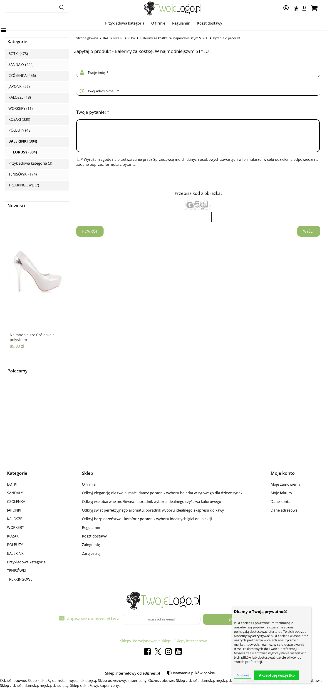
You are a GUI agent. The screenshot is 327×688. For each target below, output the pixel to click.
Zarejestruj (91, 553)
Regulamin (181, 23)
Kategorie (17, 42)
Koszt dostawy (209, 23)
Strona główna (87, 38)
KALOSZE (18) (19, 97)
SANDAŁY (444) (21, 64)
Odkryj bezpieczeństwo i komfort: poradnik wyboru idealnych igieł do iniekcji (147, 518)
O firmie (158, 23)
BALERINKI (111, 38)
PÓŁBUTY (15, 544)
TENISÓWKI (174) (22, 174)
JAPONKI (14, 510)
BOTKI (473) (18, 53)
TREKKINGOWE (19, 579)
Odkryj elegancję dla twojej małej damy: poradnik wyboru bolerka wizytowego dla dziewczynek (162, 492)
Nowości (16, 205)
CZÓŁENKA (16, 501)
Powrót (90, 236)
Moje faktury (281, 492)
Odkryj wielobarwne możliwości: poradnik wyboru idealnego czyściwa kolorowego (151, 501)
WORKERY (15, 527)
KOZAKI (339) (19, 119)
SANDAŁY (15, 492)
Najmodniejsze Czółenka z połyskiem (32, 337)
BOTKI (12, 484)
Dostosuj (243, 675)
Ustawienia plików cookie (193, 672)
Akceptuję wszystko (277, 675)
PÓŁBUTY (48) (20, 130)
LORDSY (130, 38)
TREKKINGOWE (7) (23, 185)
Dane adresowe (284, 510)
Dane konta (280, 501)
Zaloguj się (91, 544)
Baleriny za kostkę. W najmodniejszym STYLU (174, 38)
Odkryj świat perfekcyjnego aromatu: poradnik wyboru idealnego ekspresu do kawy (153, 510)
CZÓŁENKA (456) (22, 75)
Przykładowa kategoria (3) (30, 163)
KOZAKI (13, 536)
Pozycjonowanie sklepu (153, 640)
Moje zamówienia (285, 484)
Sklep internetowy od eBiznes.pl (132, 673)
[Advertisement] (163, 427)
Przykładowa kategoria (124, 23)
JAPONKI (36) (19, 86)
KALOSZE (14, 518)
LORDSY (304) (25, 152)
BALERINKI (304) (22, 141)
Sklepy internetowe (190, 640)
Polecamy (17, 371)
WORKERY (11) (20, 108)
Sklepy (125, 640)
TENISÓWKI (16, 570)
